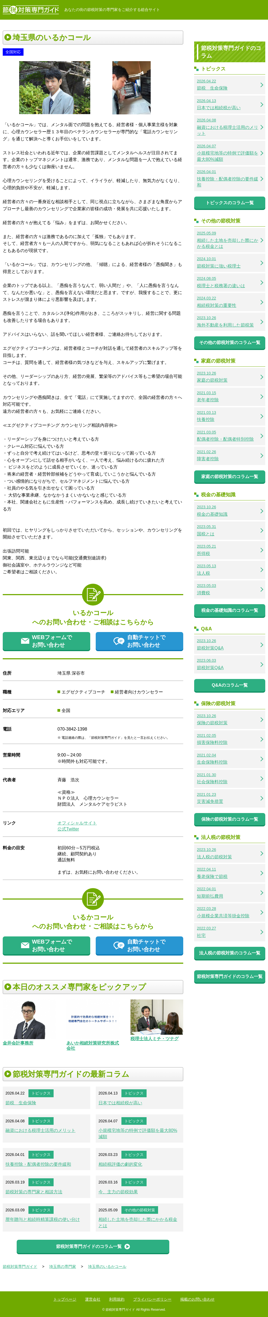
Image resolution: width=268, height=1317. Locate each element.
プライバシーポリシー (152, 1299)
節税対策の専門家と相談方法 (33, 1192)
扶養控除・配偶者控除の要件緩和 (38, 1164)
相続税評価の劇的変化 (120, 1164)
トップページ (64, 1299)
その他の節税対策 (139, 1210)
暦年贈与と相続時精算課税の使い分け (42, 1219)
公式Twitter (68, 829)
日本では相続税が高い (120, 1103)
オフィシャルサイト (77, 823)
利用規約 (116, 1299)
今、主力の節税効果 (118, 1192)
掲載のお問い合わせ (197, 1299)
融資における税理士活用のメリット (40, 1130)
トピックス (41, 1093)
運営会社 (92, 1299)
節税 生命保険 (20, 1103)
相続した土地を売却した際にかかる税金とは (137, 1222)
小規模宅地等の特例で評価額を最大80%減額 (137, 1133)
